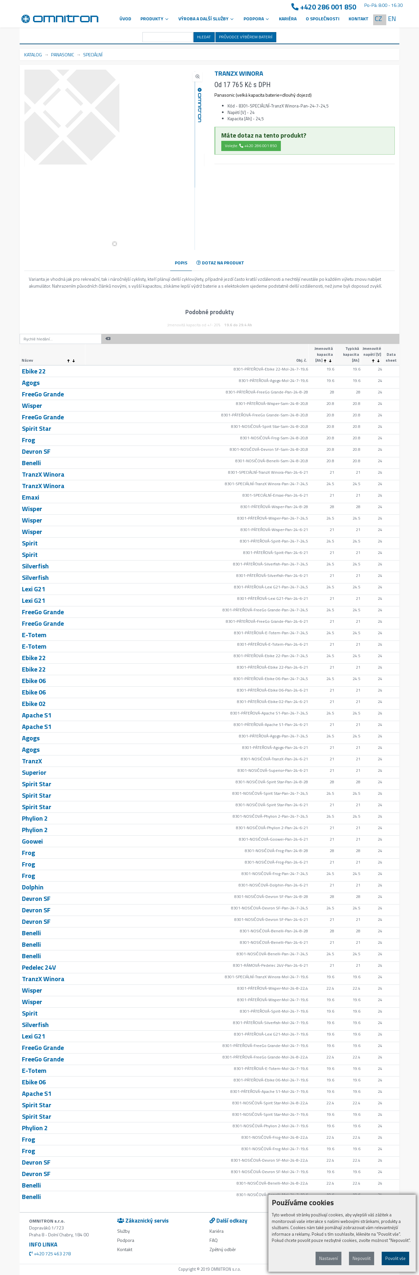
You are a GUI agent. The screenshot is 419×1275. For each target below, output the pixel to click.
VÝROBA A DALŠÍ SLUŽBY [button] (206, 18)
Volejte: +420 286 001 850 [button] (251, 146)
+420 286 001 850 (323, 7)
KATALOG (33, 54)
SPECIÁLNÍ (92, 54)
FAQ (214, 1240)
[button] (114, 243)
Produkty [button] (154, 18)
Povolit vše (395, 1258)
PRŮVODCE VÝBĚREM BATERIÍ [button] (245, 37)
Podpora (125, 1240)
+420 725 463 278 (50, 1253)
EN (392, 18)
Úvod (125, 18)
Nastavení (328, 1258)
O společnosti (322, 18)
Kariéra (288, 18)
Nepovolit (362, 1258)
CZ (378, 18)
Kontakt (359, 18)
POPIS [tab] (181, 262)
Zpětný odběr (223, 1249)
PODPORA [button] (257, 18)
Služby (123, 1230)
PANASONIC (62, 54)
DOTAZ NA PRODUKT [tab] (220, 262)
